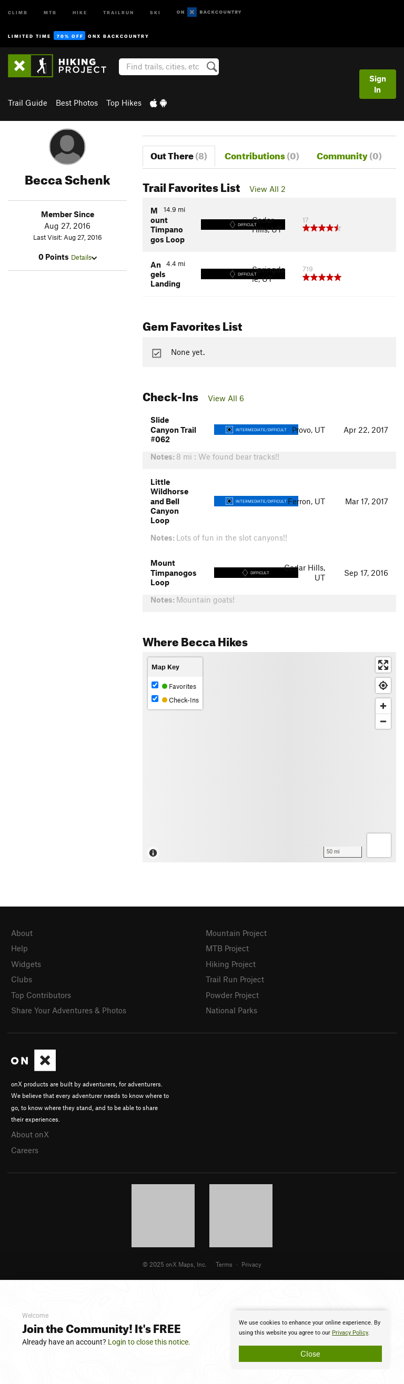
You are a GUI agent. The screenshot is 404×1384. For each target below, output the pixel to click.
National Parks (231, 1010)
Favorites (174, 685)
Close (310, 1353)
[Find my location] (383, 685)
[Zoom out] (383, 721)
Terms (224, 1264)
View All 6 (226, 398)
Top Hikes (124, 102)
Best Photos (77, 102)
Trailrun (118, 11)
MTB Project (227, 948)
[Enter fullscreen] (383, 665)
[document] (310, 1340)
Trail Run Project (235, 979)
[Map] (269, 757)
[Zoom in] (383, 706)
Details (84, 257)
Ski (155, 11)
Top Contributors (41, 995)
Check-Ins (175, 699)
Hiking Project (231, 964)
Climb (18, 11)
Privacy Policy (350, 1332)
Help (19, 948)
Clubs (21, 979)
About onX (30, 1134)
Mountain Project (236, 933)
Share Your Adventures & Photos (68, 1010)
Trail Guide (27, 102)
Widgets (26, 964)
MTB (50, 11)
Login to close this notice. (149, 1342)
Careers (24, 1150)
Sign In (377, 84)
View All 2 (267, 189)
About (22, 933)
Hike (80, 11)
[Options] (379, 845)
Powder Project (232, 995)
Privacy (251, 1264)
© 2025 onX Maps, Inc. (175, 1264)
